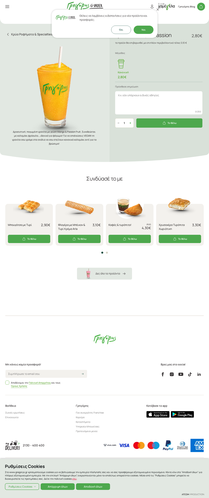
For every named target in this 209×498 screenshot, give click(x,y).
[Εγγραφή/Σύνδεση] (152, 6)
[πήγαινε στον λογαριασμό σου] (166, 6)
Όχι (121, 29)
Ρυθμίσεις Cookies (20, 486)
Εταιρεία (9, 55)
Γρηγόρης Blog (186, 6)
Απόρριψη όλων (58, 486)
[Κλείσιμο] (157, 9)
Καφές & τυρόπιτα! (120, 225)
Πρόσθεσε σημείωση (126, 86)
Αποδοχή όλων (93, 486)
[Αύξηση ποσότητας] (130, 123)
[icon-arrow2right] (83, 374)
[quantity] (124, 123)
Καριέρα (80, 417)
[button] (102, 253)
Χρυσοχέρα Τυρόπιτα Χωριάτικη (172, 227)
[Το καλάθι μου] (201, 7)
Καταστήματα (12, 49)
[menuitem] (39, 20)
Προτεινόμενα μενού (86, 431)
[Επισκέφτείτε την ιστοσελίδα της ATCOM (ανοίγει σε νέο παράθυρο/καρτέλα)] (193, 494)
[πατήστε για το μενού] (7, 6)
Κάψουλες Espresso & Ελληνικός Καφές (29, 34)
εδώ (74, 478)
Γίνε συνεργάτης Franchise (90, 412)
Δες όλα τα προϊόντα (104, 274)
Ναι (144, 29)
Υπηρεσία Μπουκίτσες (87, 426)
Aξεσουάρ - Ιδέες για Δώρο (21, 27)
